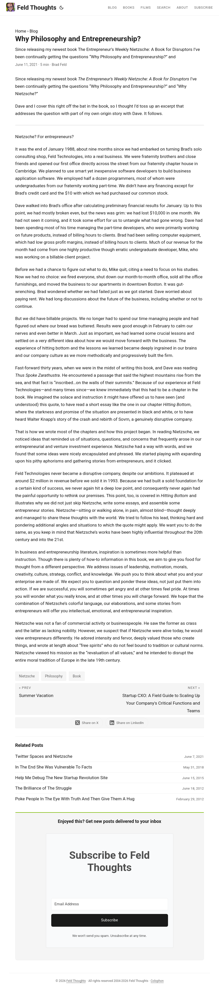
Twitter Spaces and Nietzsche (43, 756)
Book (77, 676)
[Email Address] (109, 904)
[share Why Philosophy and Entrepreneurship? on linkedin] (126, 723)
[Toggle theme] (61, 7)
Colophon (157, 981)
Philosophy (54, 676)
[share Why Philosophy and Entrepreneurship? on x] (87, 723)
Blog (34, 31)
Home (20, 31)
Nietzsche (27, 676)
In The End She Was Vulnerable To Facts (53, 766)
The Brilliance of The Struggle (43, 788)
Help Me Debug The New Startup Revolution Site (61, 777)
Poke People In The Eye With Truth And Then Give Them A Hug (75, 798)
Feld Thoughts (31, 7)
